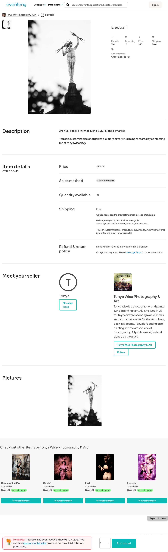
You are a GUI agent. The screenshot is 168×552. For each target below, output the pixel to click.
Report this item (157, 518)
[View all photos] (59, 67)
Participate (55, 4)
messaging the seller (35, 543)
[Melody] (147, 467)
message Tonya (133, 252)
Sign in (155, 4)
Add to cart (124, 543)
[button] (40, 4)
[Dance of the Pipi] (21, 467)
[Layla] (105, 467)
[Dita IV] (63, 467)
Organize (40, 4)
